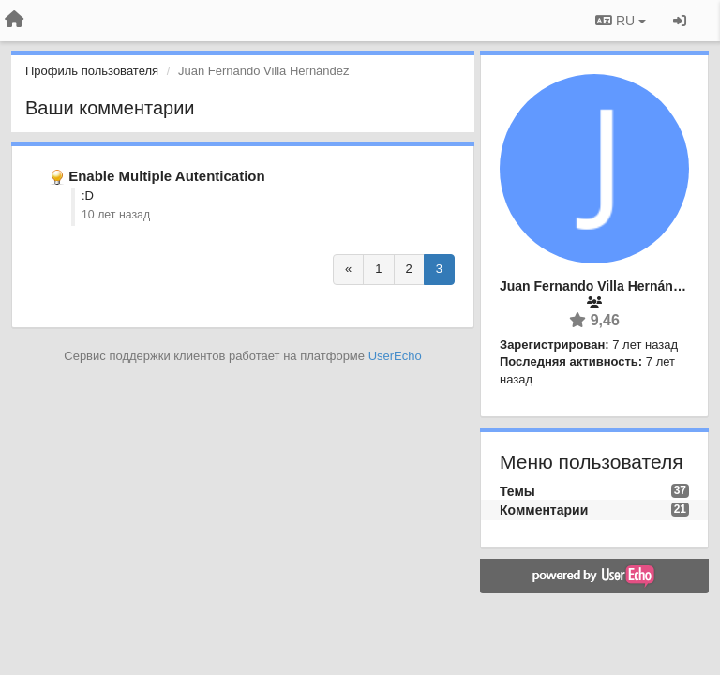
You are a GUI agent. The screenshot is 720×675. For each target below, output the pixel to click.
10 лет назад (116, 214)
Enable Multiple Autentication (166, 176)
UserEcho (395, 356)
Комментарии (544, 510)
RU (620, 20)
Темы (517, 491)
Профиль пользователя (91, 71)
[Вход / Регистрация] (680, 21)
